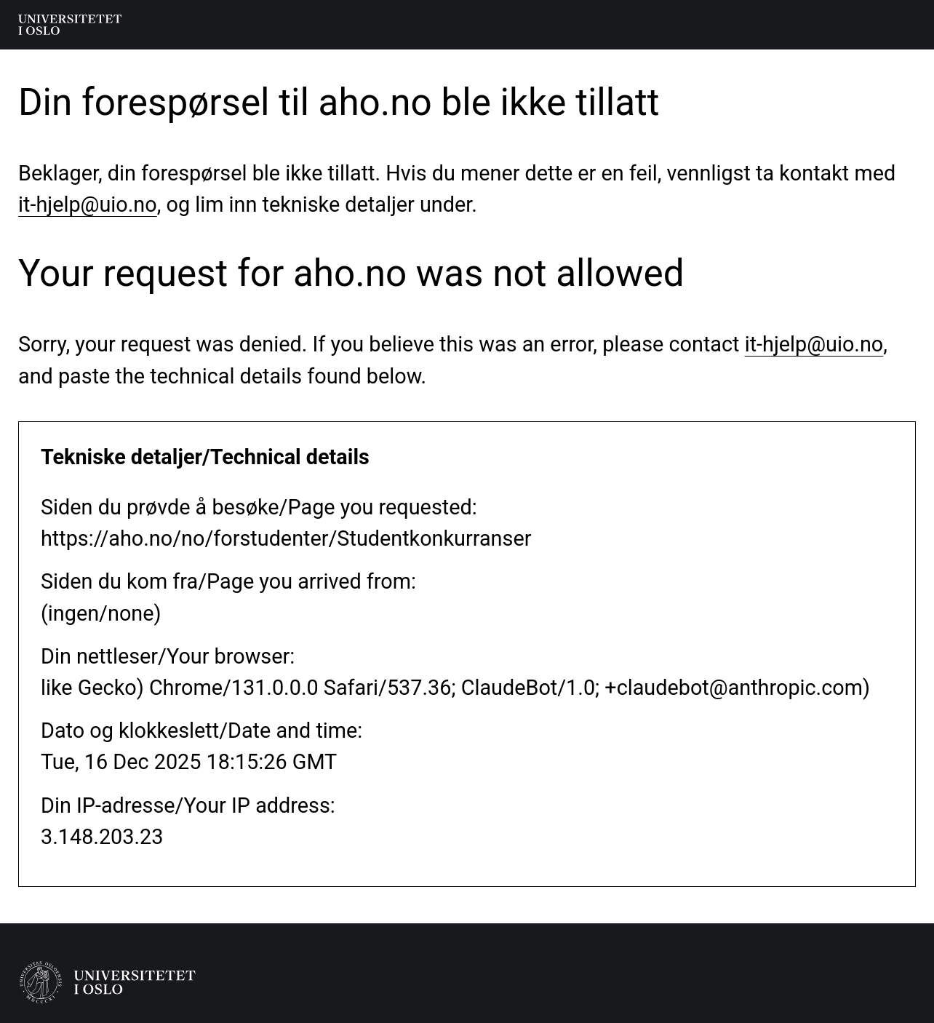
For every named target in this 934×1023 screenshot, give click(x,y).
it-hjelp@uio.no (87, 204)
